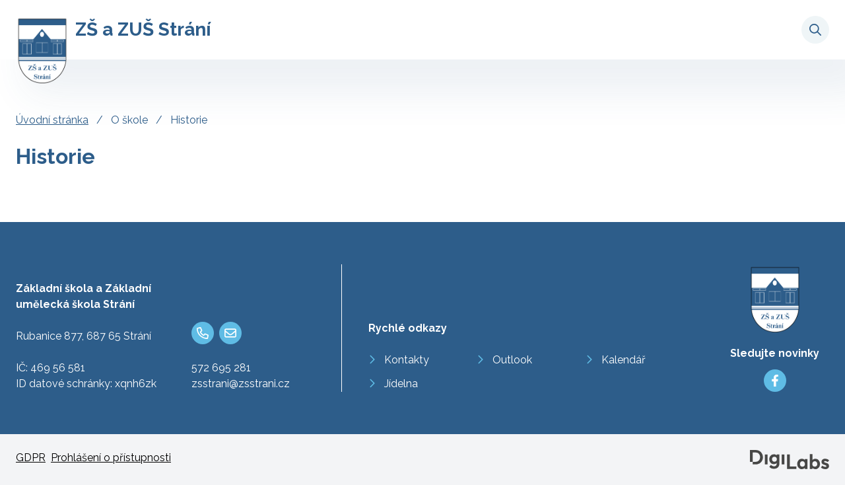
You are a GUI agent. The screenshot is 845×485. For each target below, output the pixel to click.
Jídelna (401, 383)
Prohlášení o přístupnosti (111, 457)
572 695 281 (221, 367)
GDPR (31, 457)
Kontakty (406, 360)
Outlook (512, 360)
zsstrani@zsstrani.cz (240, 383)
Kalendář (623, 360)
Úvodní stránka (52, 120)
